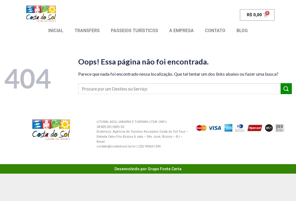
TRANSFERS (87, 30)
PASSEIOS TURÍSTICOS (134, 30)
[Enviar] (286, 88)
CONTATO (215, 30)
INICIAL (55, 30)
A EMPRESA (181, 30)
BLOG (242, 30)
